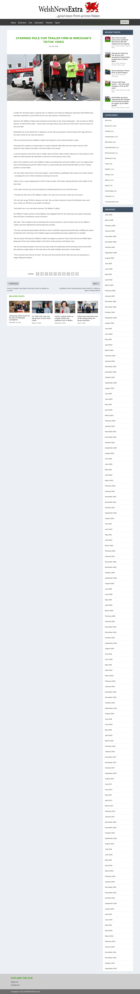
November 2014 (110, 958)
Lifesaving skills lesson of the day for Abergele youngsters (19, 318)
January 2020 (110, 621)
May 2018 (108, 730)
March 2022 (109, 480)
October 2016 (110, 833)
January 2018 (110, 751)
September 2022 (111, 448)
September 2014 (111, 968)
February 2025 (110, 291)
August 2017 (109, 779)
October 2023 (110, 377)
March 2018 (109, 741)
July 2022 (108, 459)
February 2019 (110, 681)
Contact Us (15, 985)
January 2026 (110, 231)
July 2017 (108, 784)
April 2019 (108, 670)
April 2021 (108, 540)
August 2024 (109, 323)
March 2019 (109, 676)
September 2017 (111, 773)
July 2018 (108, 719)
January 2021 (110, 556)
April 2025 (108, 280)
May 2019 (108, 665)
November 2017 (110, 762)
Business (22, 23)
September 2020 (111, 578)
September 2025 (111, 253)
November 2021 (110, 502)
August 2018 (109, 713)
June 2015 (108, 920)
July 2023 (108, 394)
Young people (110, 202)
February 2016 (110, 876)
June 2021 (108, 529)
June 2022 (108, 464)
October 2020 (110, 573)
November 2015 (110, 893)
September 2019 (111, 643)
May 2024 (108, 339)
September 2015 (111, 903)
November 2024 (110, 307)
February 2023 (110, 421)
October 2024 (110, 312)
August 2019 (109, 648)
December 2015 (110, 887)
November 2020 (110, 567)
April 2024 (108, 345)
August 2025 (109, 258)
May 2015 (108, 925)
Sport (57, 23)
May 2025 (108, 274)
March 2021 (109, 545)
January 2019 (110, 686)
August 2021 (109, 518)
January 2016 (110, 882)
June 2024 (108, 334)
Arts (30, 23)
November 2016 (110, 827)
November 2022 (110, 437)
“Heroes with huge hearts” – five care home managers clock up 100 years (120, 85)
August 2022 (109, 453)
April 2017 (108, 800)
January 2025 (110, 296)
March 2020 (109, 610)
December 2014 (110, 952)
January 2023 (110, 426)
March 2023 (109, 415)
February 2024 (110, 356)
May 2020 (108, 600)
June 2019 (108, 659)
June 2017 (108, 789)
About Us (14, 982)
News (13, 23)
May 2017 (108, 795)
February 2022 (110, 486)
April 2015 (108, 930)
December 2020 (110, 562)
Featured (127, 46)
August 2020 (109, 583)
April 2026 (108, 215)
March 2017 (109, 806)
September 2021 (111, 513)
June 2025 (108, 269)
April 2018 (108, 735)
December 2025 (110, 236)
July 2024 (108, 328)
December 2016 (110, 822)
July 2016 (108, 849)
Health (128, 90)
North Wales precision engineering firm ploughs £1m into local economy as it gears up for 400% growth (121, 101)
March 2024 (109, 350)
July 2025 (108, 263)
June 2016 (108, 855)
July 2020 (108, 589)
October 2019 (110, 638)
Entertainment (110, 147)
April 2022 (108, 475)
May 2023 (108, 404)
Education (39, 23)
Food (107, 164)
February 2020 (110, 616)
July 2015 (108, 914)
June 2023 (108, 399)
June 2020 (108, 594)
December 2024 (110, 301)
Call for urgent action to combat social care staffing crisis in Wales (64, 318)
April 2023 (108, 410)
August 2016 (109, 844)
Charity (122, 46)
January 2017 (110, 817)
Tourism (49, 23)
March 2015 (109, 936)
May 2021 (108, 535)
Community (109, 137)
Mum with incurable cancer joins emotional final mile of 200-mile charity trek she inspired (120, 41)
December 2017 (110, 757)
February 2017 (110, 811)
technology (115, 76)
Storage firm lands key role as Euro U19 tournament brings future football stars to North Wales (121, 57)
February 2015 (110, 941)
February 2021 (110, 551)
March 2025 (109, 285)
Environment (109, 153)
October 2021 (110, 507)
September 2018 (111, 708)
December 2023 (110, 366)
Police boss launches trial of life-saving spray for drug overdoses (87, 318)
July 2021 (108, 524)
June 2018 (108, 724)
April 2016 (108, 865)
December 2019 (110, 627)
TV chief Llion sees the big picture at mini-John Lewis (41, 318)
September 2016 (111, 838)
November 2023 (110, 372)
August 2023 (109, 388)
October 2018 (110, 703)
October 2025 (110, 247)
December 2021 (110, 497)
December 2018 (110, 692)
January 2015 (110, 947)
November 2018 (110, 697)
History (107, 175)
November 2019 (110, 632)
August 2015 (109, 909)
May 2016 (108, 860)
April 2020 (108, 605)
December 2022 (110, 431)
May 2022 (108, 470)
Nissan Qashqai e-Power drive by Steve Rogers (120, 71)
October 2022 (110, 442)
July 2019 (108, 654)
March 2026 (109, 220)
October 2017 (110, 768)
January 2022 (110, 491)
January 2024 (110, 361)
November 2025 (110, 242)
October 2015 (110, 898)
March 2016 (109, 871)
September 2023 (111, 383)
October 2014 (110, 963)
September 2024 (111, 318)
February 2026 (110, 225)
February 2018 (110, 746)
